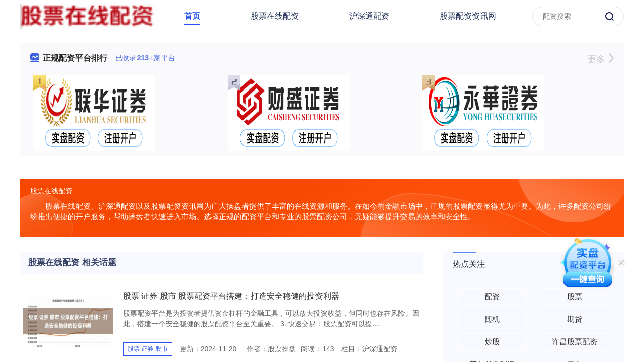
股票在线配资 (275, 16)
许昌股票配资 (574, 341)
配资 (492, 296)
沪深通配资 (369, 16)
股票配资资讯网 (468, 16)
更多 (600, 59)
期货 (574, 319)
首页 (192, 16)
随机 (492, 319)
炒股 (492, 341)
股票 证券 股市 (148, 348)
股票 (574, 296)
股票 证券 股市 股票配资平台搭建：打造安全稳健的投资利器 (231, 296)
